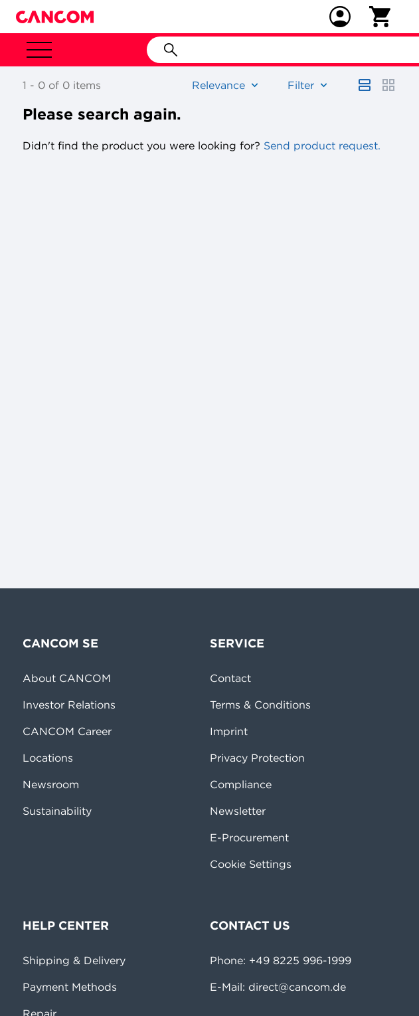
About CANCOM (67, 678)
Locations (48, 757)
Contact (230, 678)
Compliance (241, 784)
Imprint (229, 731)
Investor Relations (69, 704)
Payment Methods (70, 986)
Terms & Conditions (260, 704)
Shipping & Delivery (74, 960)
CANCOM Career (67, 731)
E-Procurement (249, 837)
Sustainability (57, 810)
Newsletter (238, 810)
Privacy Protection (257, 757)
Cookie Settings (251, 864)
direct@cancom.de (297, 986)
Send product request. (320, 145)
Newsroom (51, 784)
